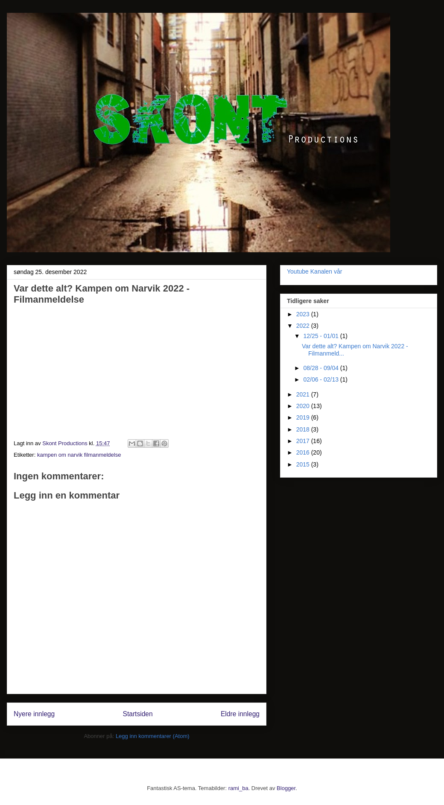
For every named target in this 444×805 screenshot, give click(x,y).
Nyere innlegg (34, 714)
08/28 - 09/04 (321, 368)
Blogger (286, 788)
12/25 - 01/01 (321, 335)
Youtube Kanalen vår (314, 271)
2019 (303, 417)
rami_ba (238, 788)
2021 (303, 394)
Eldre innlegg (240, 714)
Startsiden (137, 714)
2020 (303, 405)
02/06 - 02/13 (321, 379)
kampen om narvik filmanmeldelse (79, 455)
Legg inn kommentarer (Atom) (153, 736)
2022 (303, 325)
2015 (303, 464)
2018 (303, 429)
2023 (303, 314)
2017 (303, 441)
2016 (303, 452)
